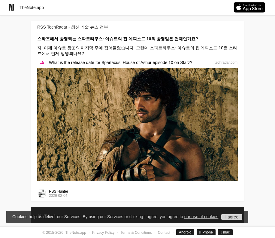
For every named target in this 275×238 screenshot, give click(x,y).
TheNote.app (32, 7)
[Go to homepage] (11, 7)
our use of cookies (201, 216)
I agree (231, 217)
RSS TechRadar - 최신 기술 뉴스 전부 (72, 27)
